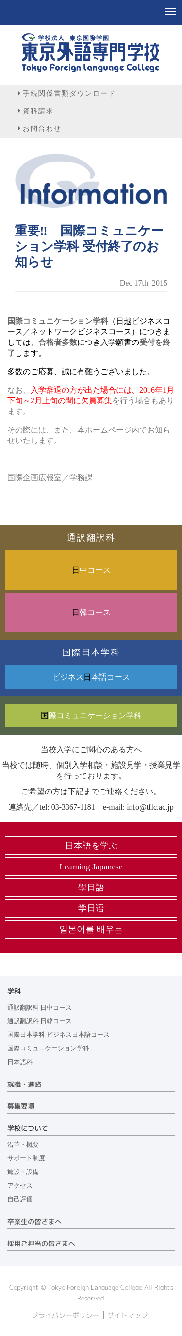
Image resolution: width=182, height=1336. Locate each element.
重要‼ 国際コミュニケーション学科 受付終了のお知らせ (89, 246)
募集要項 (20, 1106)
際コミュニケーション (91, 715)
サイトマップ (127, 1315)
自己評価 (20, 1199)
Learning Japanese (90, 866)
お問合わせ (42, 128)
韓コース (91, 612)
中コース (91, 570)
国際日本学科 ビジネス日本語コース (58, 1034)
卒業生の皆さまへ (34, 1222)
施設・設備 (23, 1172)
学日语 (91, 908)
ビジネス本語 (91, 677)
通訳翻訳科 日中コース (39, 1007)
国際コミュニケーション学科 (48, 1048)
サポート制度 (26, 1158)
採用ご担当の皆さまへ (41, 1243)
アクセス (20, 1185)
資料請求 (38, 111)
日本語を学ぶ (91, 845)
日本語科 (20, 1062)
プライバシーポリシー (65, 1315)
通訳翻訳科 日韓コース (39, 1021)
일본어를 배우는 (90, 929)
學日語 (91, 887)
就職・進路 (24, 1084)
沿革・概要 (23, 1144)
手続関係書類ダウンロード (69, 93)
